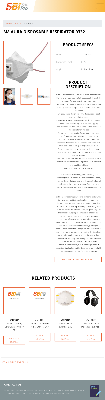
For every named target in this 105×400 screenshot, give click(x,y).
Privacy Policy (65, 393)
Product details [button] (14, 340)
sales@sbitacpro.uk (77, 390)
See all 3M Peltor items (14, 362)
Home (9, 23)
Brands (17, 23)
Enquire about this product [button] (78, 259)
